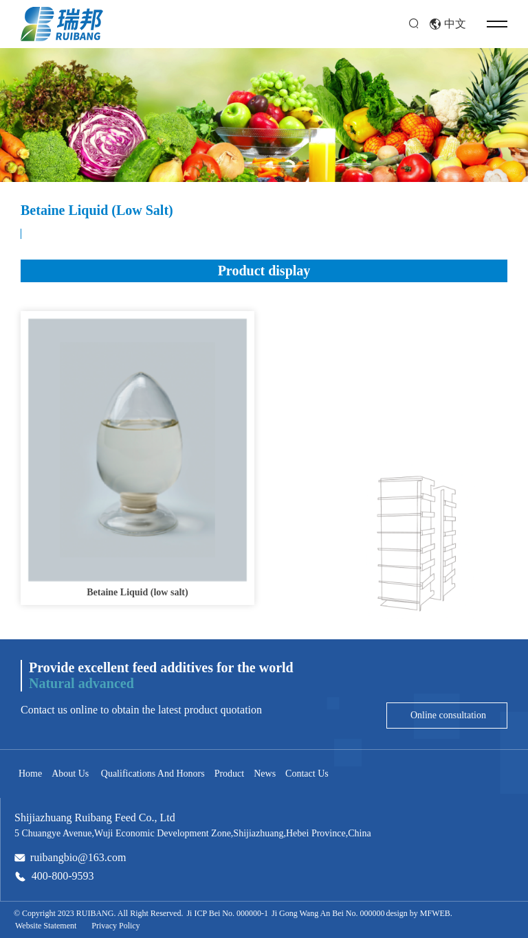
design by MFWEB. (419, 913)
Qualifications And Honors (151, 773)
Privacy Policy (115, 925)
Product (229, 773)
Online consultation (447, 715)
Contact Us (307, 773)
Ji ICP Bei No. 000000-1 (227, 913)
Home (30, 773)
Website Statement (45, 925)
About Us (70, 773)
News (265, 773)
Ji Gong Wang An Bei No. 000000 (328, 913)
